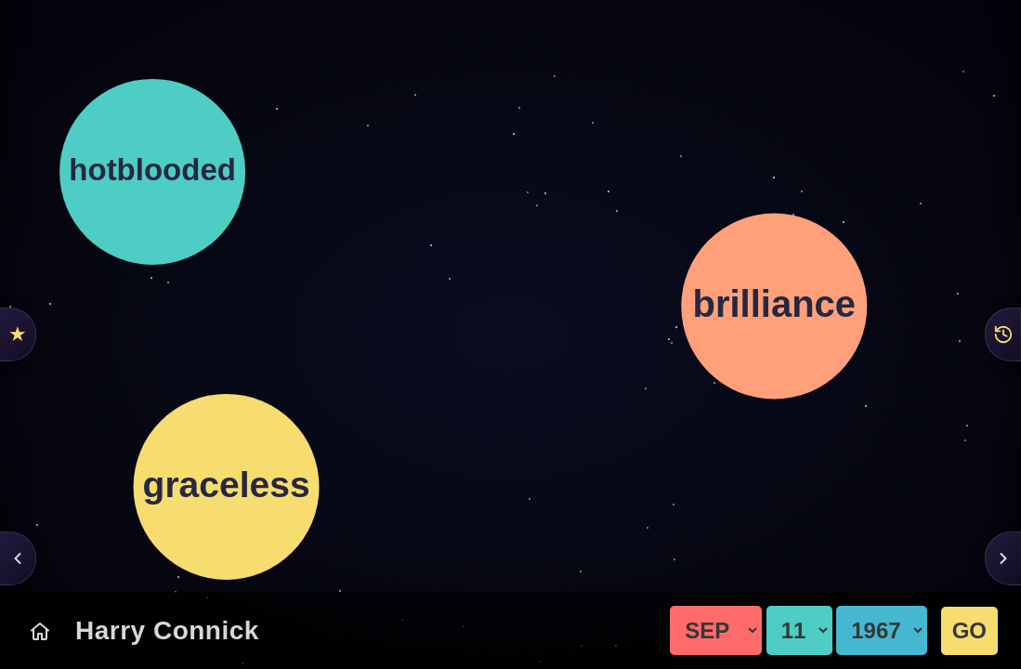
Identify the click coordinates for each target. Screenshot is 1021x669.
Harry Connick (167, 630)
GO (969, 630)
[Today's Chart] (40, 631)
